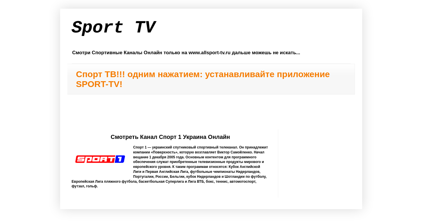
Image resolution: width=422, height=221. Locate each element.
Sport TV (113, 28)
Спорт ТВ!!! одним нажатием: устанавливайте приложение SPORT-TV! (203, 79)
